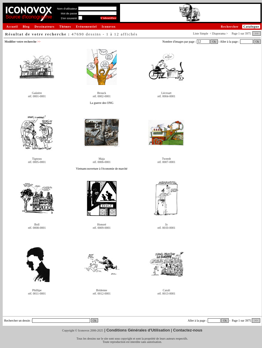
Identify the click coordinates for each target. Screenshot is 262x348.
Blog (26, 26)
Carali (166, 290)
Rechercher (230, 26)
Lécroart (166, 93)
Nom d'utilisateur (67, 8)
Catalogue (251, 26)
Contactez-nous (188, 330)
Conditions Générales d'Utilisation (138, 330)
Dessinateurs (44, 26)
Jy (166, 224)
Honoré (101, 224)
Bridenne (101, 290)
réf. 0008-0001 (37, 227)
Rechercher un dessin (17, 320)
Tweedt (166, 158)
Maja (101, 158)
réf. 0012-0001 (101, 293)
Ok (214, 41)
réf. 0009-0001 (101, 227)
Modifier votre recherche (23, 41)
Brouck (101, 93)
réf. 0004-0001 (166, 96)
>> (256, 33)
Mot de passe (69, 13)
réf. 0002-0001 (101, 96)
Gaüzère (37, 93)
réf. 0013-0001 (166, 293)
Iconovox (109, 26)
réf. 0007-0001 (166, 162)
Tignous (37, 158)
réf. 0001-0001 (37, 96)
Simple (204, 33)
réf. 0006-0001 (101, 162)
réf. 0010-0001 (166, 227)
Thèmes (65, 26)
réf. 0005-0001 (37, 162)
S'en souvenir (69, 18)
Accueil (12, 26)
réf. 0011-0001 (37, 293)
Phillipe (36, 290)
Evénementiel (86, 26)
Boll (36, 224)
